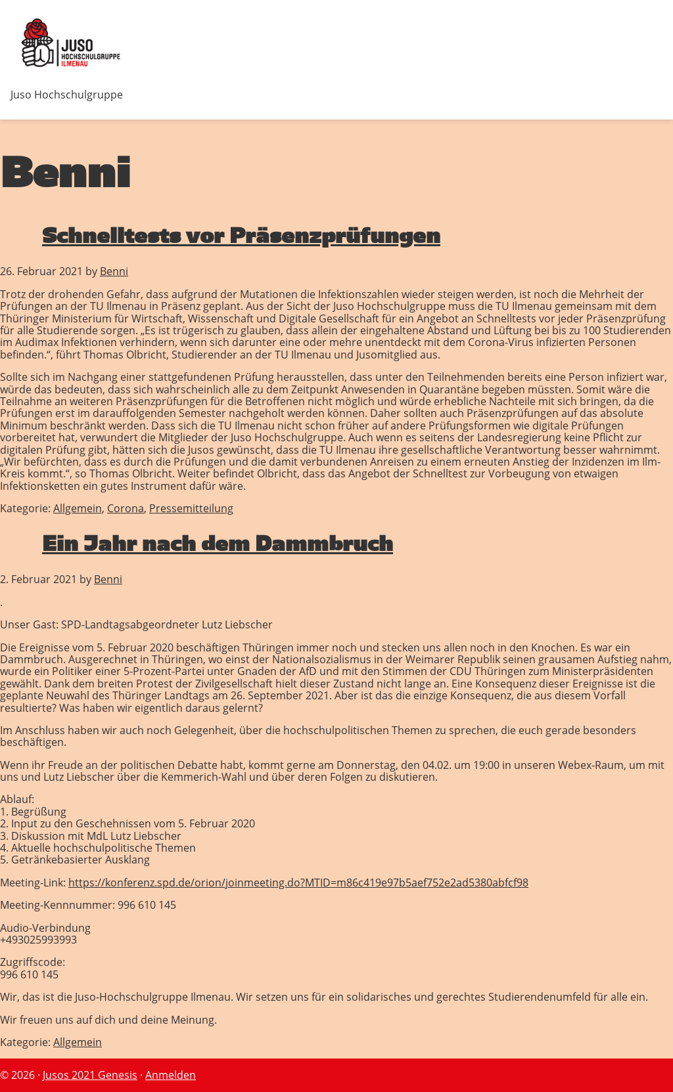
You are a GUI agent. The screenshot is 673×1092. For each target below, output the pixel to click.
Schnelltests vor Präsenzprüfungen (241, 235)
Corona (125, 508)
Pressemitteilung (191, 508)
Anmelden (170, 1075)
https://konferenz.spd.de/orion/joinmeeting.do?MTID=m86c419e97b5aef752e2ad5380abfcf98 (298, 882)
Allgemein (77, 508)
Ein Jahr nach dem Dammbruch (217, 543)
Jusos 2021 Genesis (90, 1075)
